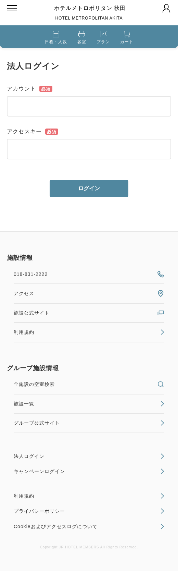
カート (127, 37)
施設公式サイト (89, 312)
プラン (103, 37)
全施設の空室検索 (89, 384)
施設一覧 (89, 403)
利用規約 (89, 332)
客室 (81, 37)
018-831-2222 (89, 274)
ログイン (89, 188)
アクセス (89, 293)
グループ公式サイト (89, 423)
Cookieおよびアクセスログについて (89, 526)
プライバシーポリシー (89, 511)
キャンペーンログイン (89, 471)
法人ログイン (89, 456)
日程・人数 (56, 37)
